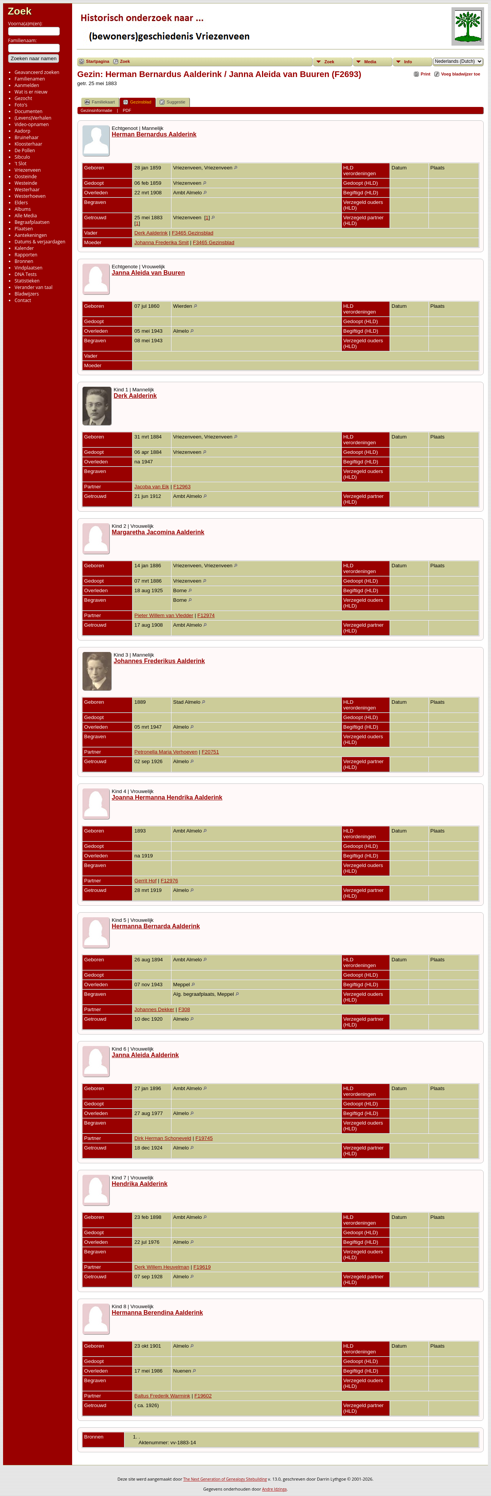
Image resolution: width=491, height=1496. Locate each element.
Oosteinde (26, 176)
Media (370, 61)
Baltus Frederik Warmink (162, 1396)
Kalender (24, 248)
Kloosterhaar (28, 144)
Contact (23, 300)
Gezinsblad (137, 102)
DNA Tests (26, 274)
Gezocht (23, 98)
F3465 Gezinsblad (192, 233)
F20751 (210, 752)
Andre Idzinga (274, 1489)
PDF (127, 110)
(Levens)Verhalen (33, 118)
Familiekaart (100, 102)
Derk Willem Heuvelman (161, 1267)
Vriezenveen (28, 170)
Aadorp (22, 131)
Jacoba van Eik (151, 486)
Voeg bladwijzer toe (460, 74)
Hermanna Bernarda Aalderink (156, 926)
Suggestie (172, 102)
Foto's (21, 105)
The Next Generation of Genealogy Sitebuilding (225, 1479)
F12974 (206, 615)
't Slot (20, 163)
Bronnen (24, 261)
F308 (184, 1009)
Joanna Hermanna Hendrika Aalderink (167, 797)
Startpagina (97, 61)
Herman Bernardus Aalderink (154, 134)
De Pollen (25, 150)
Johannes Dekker (154, 1009)
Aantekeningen (31, 235)
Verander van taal (34, 287)
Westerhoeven (30, 196)
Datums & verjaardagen (40, 241)
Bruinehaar (27, 137)
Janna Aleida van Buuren (148, 272)
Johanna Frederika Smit (161, 242)
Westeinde (26, 183)
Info (408, 61)
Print (425, 74)
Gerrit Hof (145, 880)
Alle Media (26, 215)
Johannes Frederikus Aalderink (159, 661)
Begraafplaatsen (32, 222)
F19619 (202, 1267)
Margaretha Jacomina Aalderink (158, 532)
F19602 (203, 1396)
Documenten (29, 111)
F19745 (204, 1138)
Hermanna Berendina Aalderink (157, 1312)
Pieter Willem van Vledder (163, 615)
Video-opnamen (32, 124)
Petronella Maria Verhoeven (165, 752)
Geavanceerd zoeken (37, 72)
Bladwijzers (27, 294)
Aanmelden (27, 85)
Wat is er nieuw (31, 92)
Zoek (19, 11)
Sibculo (22, 157)
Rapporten (26, 254)
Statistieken (27, 281)
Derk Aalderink (151, 233)
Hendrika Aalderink (139, 1184)
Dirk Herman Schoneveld (162, 1138)
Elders (21, 202)
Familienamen (30, 79)
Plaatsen (24, 228)
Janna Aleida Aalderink (145, 1055)
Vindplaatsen (29, 267)
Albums (23, 209)
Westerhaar (27, 189)
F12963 (182, 486)
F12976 (169, 880)
